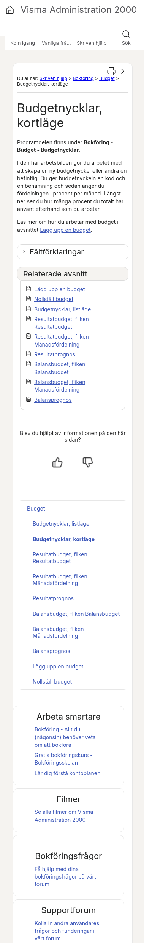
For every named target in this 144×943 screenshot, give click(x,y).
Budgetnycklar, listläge (62, 309)
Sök (126, 43)
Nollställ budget (53, 299)
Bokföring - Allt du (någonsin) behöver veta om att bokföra (65, 737)
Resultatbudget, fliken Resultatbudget (60, 557)
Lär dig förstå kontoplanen (67, 773)
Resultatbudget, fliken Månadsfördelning (60, 579)
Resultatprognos (54, 354)
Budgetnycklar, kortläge (64, 539)
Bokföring (83, 78)
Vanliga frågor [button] (58, 43)
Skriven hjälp (53, 78)
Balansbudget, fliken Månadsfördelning (58, 632)
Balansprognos (53, 400)
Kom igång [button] (22, 43)
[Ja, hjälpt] (57, 462)
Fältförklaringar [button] (57, 251)
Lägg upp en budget (65, 229)
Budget (107, 78)
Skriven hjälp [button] (92, 43)
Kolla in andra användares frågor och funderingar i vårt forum (67, 931)
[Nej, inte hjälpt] (88, 462)
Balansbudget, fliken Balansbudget (76, 613)
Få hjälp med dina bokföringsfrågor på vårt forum (65, 877)
